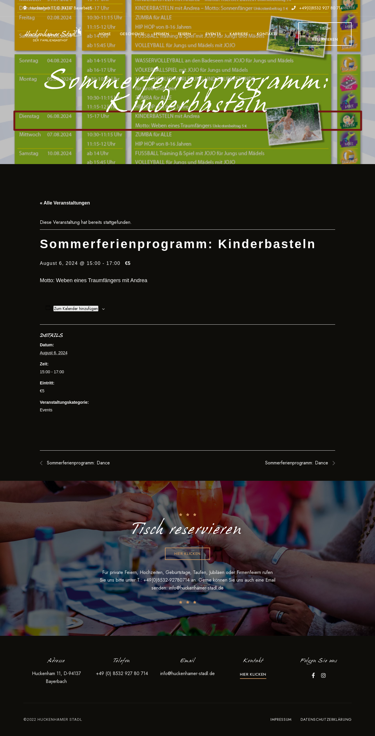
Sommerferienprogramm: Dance (77, 462)
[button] (325, 34)
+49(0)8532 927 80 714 (317, 8)
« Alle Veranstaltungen (65, 202)
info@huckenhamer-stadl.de (196, 588)
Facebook (313, 675)
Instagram (323, 675)
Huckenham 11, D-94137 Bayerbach (57, 8)
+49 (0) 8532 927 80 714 (122, 673)
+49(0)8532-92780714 (167, 580)
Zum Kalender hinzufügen (76, 308)
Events (46, 410)
